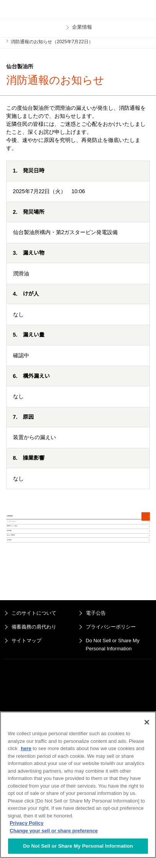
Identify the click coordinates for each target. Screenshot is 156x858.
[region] (78, 784)
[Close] (146, 722)
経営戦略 (20, 596)
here (26, 748)
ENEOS (25, 9)
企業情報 (24, 525)
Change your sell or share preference (54, 831)
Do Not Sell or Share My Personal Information (78, 846)
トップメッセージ (30, 550)
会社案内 (20, 641)
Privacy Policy (26, 823)
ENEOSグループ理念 (34, 573)
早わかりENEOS (29, 618)
